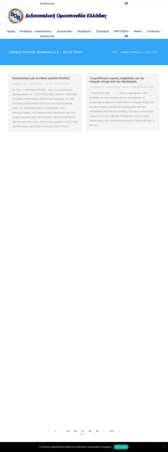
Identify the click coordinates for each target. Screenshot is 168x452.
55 (68, 431)
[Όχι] (164, 447)
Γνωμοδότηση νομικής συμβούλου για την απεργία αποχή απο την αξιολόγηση (117, 80)
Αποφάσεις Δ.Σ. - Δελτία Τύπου (27, 83)
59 (97, 431)
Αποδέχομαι (121, 447)
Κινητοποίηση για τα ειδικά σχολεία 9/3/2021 (41, 78)
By (48, 83)
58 (90, 431)
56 (75, 431)
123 (111, 431)
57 (82, 431)
